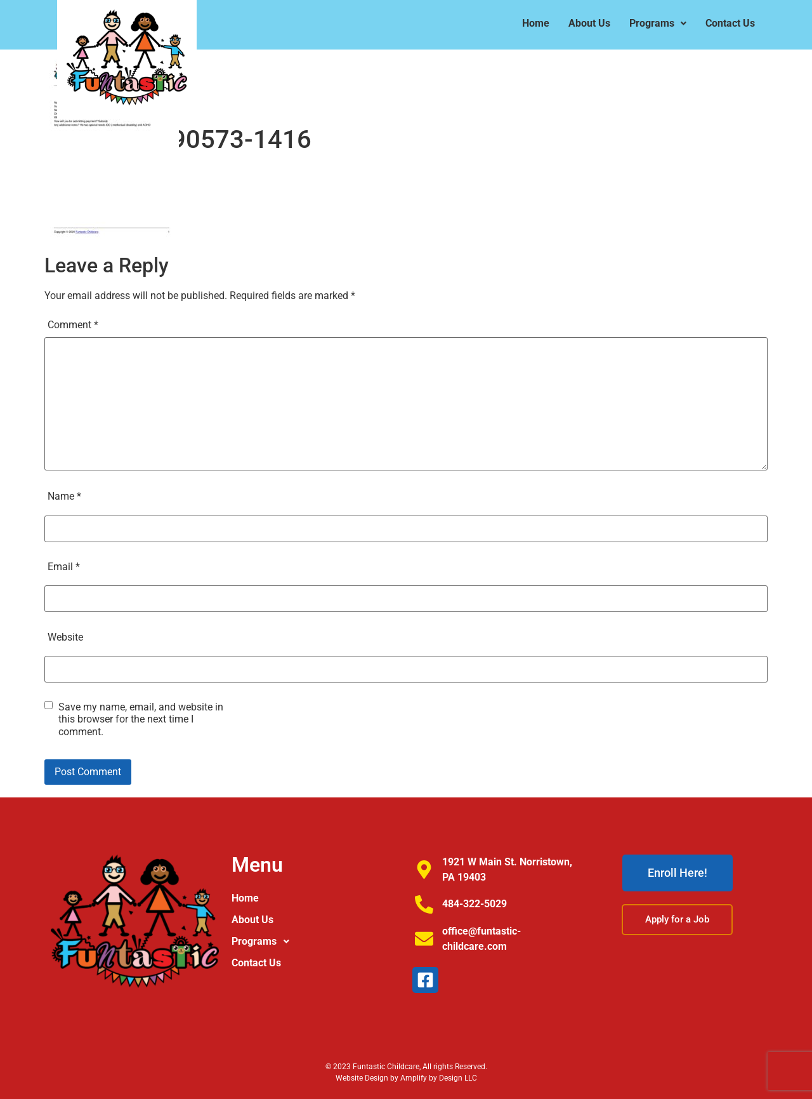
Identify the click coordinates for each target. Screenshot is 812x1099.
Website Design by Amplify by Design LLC (406, 1078)
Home (535, 23)
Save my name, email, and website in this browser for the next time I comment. (140, 719)
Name (64, 496)
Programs (657, 23)
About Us (589, 23)
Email (64, 567)
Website (65, 637)
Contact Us (730, 23)
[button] (658, 23)
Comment (73, 325)
